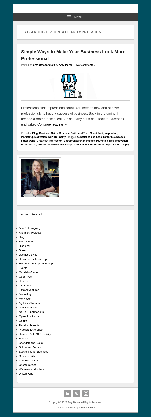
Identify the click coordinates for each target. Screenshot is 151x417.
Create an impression (49, 140)
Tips (108, 144)
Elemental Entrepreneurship (36, 263)
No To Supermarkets (31, 311)
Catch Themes (87, 407)
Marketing (27, 137)
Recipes (24, 338)
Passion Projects (29, 325)
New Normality (57, 137)
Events (23, 267)
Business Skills (48, 133)
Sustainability (27, 356)
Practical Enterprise (31, 329)
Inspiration (111, 133)
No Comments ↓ (86, 64)
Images (90, 140)
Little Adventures (29, 289)
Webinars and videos (31, 369)
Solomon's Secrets (30, 347)
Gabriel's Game (28, 272)
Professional (28, 144)
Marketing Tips (105, 140)
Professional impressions (89, 144)
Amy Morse (65, 64)
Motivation (40, 137)
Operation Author (29, 316)
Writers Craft (26, 373)
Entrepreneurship (74, 140)
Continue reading (52, 124)
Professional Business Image (54, 144)
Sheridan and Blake (31, 342)
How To (23, 281)
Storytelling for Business (33, 351)
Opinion (23, 320)
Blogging (24, 245)
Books (23, 250)
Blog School (26, 241)
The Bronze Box (29, 360)
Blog (35, 133)
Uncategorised (28, 364)
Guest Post (96, 133)
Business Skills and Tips (74, 133)
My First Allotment (30, 303)
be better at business (89, 137)
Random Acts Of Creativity (35, 334)
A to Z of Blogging (30, 228)
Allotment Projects (30, 232)
